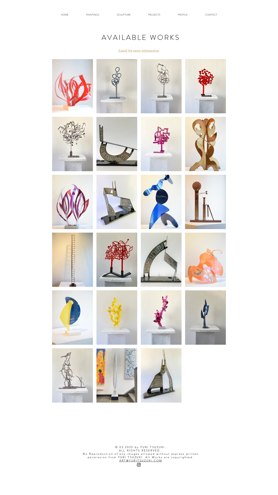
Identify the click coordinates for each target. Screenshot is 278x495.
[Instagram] (138, 464)
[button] (92, 15)
